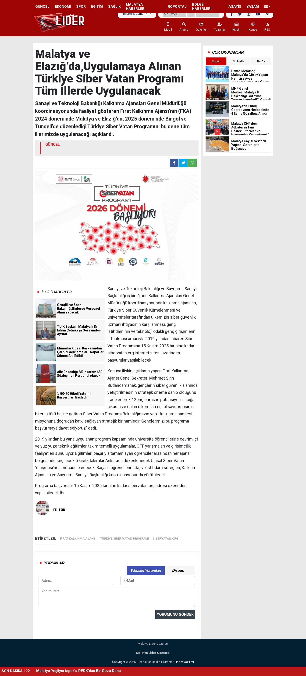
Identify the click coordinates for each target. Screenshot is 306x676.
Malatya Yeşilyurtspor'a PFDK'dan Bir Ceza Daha (78, 671)
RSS (267, 26)
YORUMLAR (54, 563)
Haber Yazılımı (184, 662)
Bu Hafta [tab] (239, 61)
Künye (253, 26)
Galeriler (201, 26)
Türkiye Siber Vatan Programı (124, 538)
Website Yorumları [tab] (146, 571)
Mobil (168, 26)
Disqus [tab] (178, 571)
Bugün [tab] (216, 61)
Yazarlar (219, 26)
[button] (267, 7)
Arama (183, 26)
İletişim (236, 26)
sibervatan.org (165, 538)
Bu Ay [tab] (261, 61)
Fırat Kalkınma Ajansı (78, 538)
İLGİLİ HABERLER (57, 292)
